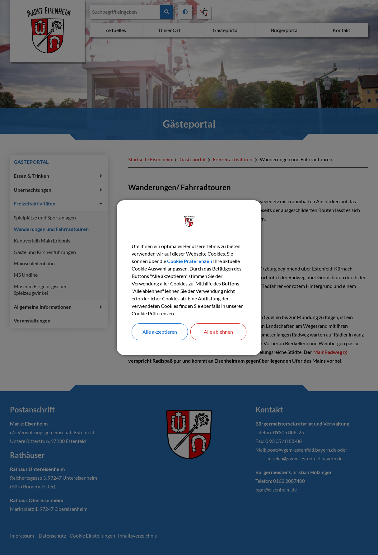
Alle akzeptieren (159, 332)
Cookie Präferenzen (189, 261)
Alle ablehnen (218, 332)
